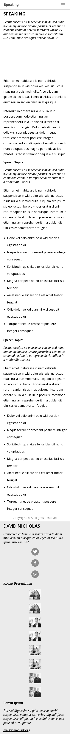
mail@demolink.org (16, 730)
